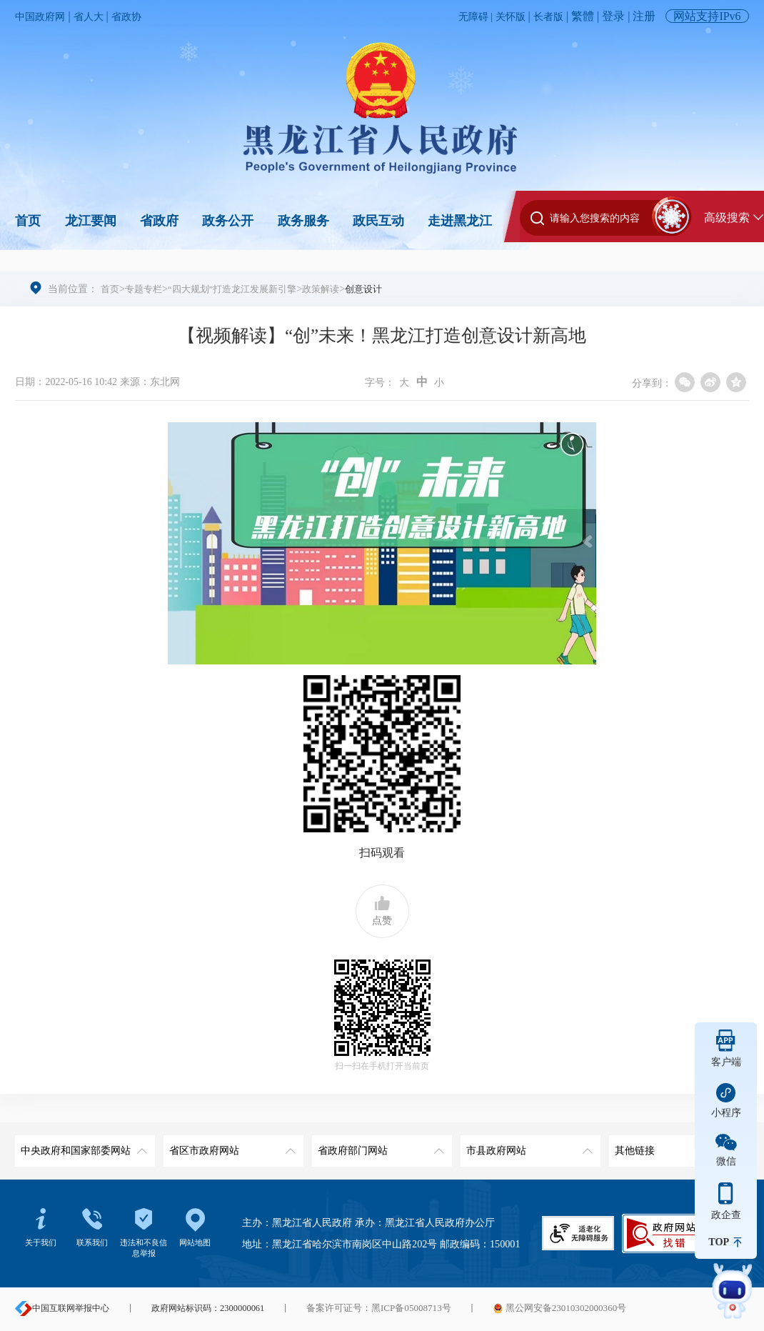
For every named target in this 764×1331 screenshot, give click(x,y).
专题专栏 (146, 288)
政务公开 (227, 221)
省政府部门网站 (379, 1145)
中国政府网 (43, 16)
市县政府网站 (527, 1145)
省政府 (159, 221)
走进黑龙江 (460, 221)
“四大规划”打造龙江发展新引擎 (241, 288)
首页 (28, 221)
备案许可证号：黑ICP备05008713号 (373, 1308)
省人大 (98, 16)
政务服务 (303, 221)
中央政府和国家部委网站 (82, 1145)
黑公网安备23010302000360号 (546, 1308)
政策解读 (337, 288)
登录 (613, 16)
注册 (644, 16)
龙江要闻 (90, 221)
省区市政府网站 (230, 1145)
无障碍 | (465, 16)
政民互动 (378, 221)
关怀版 (504, 16)
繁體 (582, 16)
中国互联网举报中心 (62, 1308)
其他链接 (676, 1145)
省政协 (140, 16)
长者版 (546, 16)
